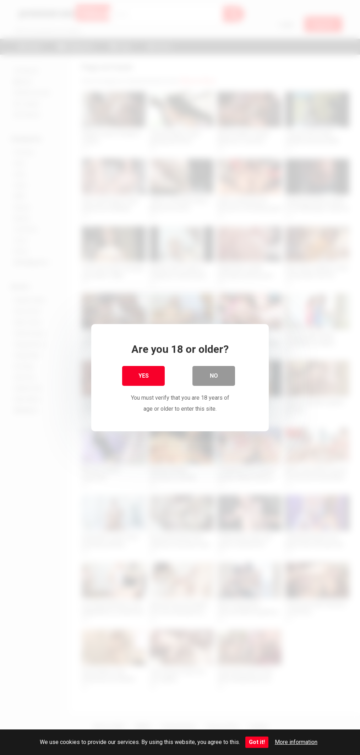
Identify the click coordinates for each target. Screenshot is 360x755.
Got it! (257, 742)
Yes (143, 375)
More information (296, 742)
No (214, 375)
